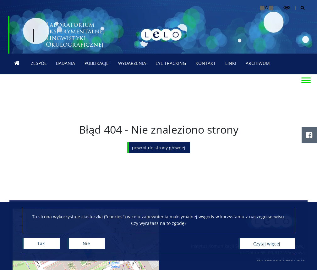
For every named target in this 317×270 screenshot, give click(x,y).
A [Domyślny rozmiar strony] (266, 7)
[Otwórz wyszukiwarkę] (300, 8)
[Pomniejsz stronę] (271, 8)
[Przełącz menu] (306, 80)
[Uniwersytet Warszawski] (55, 34)
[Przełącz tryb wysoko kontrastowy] (287, 8)
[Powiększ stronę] (262, 8)
